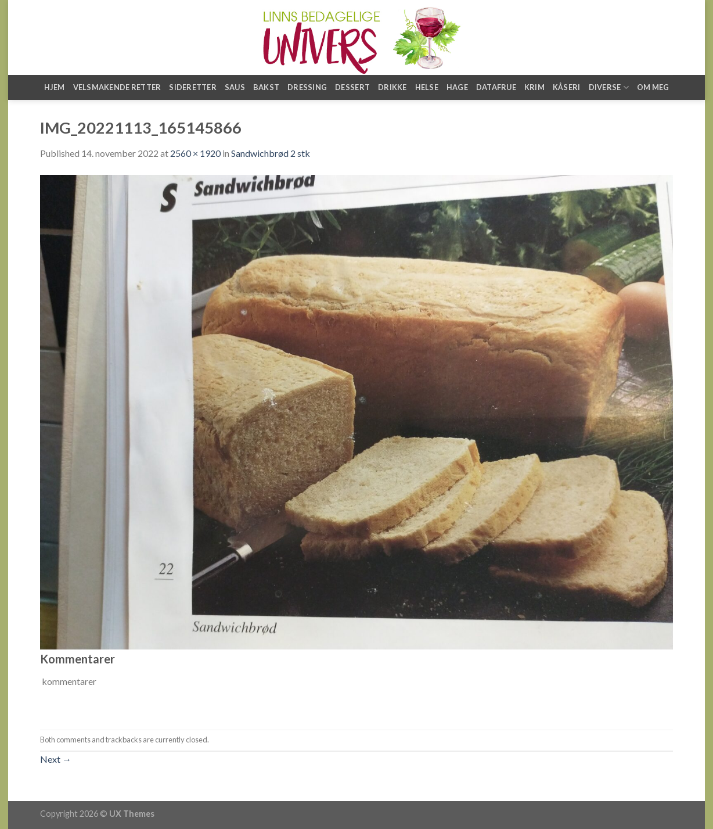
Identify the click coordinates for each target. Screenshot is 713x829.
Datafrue (496, 87)
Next (55, 759)
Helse (426, 87)
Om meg (653, 87)
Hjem (54, 87)
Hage (457, 87)
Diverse (609, 87)
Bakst (266, 87)
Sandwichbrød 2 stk (270, 153)
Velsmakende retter (117, 87)
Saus (235, 87)
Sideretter (193, 87)
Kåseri (567, 87)
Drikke (392, 87)
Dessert (352, 87)
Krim (534, 87)
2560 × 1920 (195, 153)
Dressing (307, 87)
